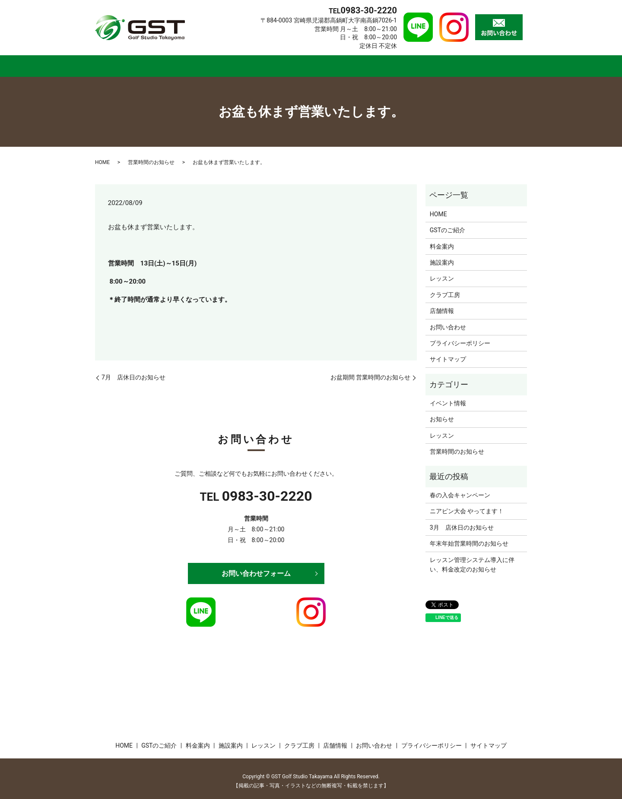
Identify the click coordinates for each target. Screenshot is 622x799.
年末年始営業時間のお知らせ (469, 538)
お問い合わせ (448, 321)
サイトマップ (448, 354)
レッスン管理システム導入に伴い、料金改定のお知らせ (472, 559)
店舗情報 (457, 63)
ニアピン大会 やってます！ (467, 505)
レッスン (341, 63)
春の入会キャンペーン (460, 489)
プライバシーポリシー (460, 337)
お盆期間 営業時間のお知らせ (370, 372)
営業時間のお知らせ (151, 157)
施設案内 (288, 63)
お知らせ (442, 414)
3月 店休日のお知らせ (462, 521)
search (525, 64)
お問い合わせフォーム (256, 568)
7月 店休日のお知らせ (133, 372)
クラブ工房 (399, 63)
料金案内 (235, 63)
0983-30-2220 (267, 490)
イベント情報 (448, 397)
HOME (115, 63)
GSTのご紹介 (172, 63)
